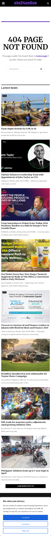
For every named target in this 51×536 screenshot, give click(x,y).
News (4, 142)
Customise (25, 524)
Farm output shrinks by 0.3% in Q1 (18, 128)
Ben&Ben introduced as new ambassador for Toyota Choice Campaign (24, 375)
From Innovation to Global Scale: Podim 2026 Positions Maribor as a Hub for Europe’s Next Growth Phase (24, 226)
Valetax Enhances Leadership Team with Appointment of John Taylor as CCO (22, 175)
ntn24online (25, 3)
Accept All (25, 517)
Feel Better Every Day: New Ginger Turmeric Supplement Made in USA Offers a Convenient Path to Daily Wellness (25, 277)
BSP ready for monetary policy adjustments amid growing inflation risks (23, 423)
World (4, 96)
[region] (25, 516)
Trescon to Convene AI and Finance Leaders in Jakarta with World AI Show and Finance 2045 (25, 326)
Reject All (25, 531)
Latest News (9, 88)
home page (41, 56)
